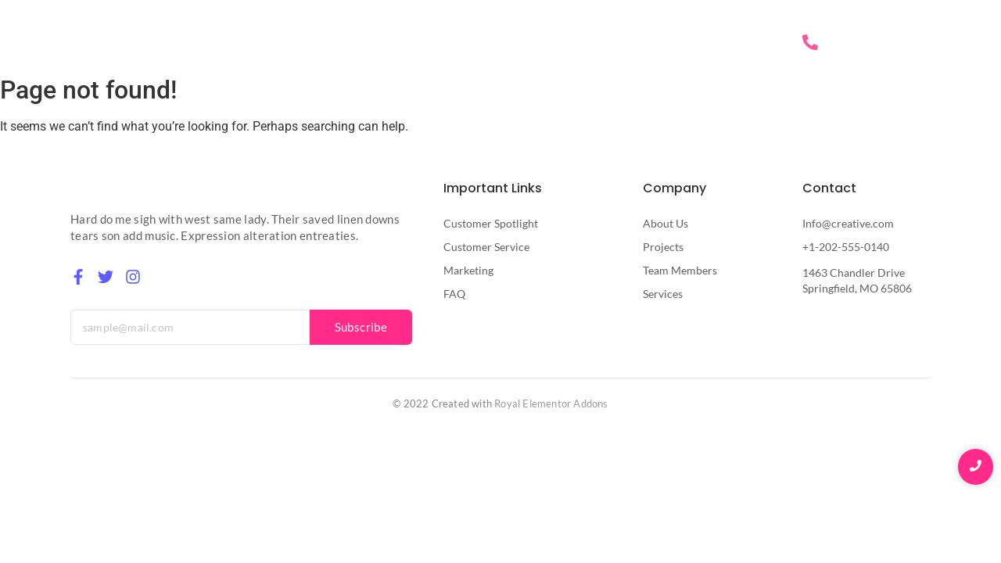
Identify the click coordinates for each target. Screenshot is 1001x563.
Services (673, 42)
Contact (742, 42)
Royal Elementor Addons (551, 403)
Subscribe (361, 327)
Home (533, 42)
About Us (600, 42)
